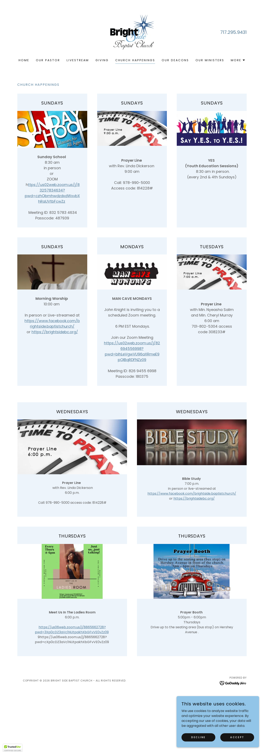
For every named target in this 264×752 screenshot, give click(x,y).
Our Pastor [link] (48, 60)
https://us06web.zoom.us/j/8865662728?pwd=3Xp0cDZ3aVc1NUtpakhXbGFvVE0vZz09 (72, 629)
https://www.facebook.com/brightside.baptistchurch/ (191, 493)
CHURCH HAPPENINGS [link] (135, 60)
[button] (238, 60)
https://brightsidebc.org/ (55, 331)
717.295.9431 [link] (233, 32)
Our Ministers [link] (210, 60)
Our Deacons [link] (175, 60)
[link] (132, 31)
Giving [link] (102, 60)
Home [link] (24, 60)
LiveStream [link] (78, 60)
